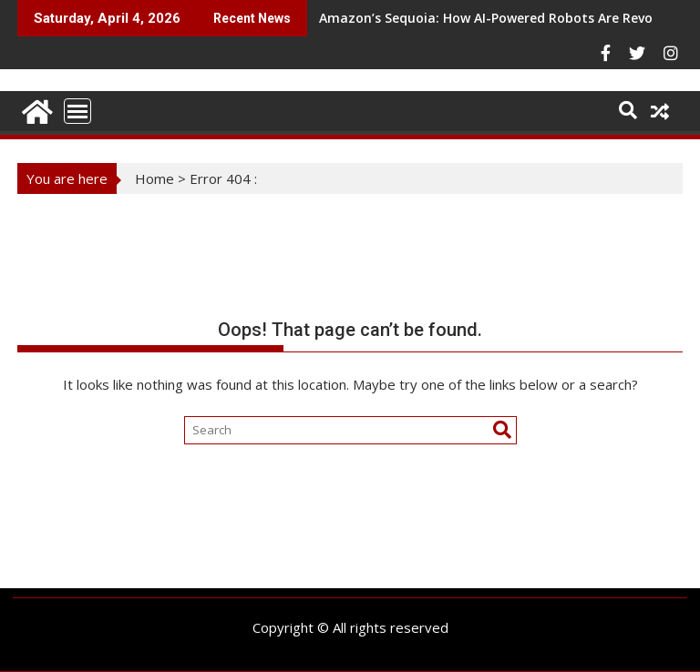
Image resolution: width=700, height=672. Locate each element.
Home (154, 178)
